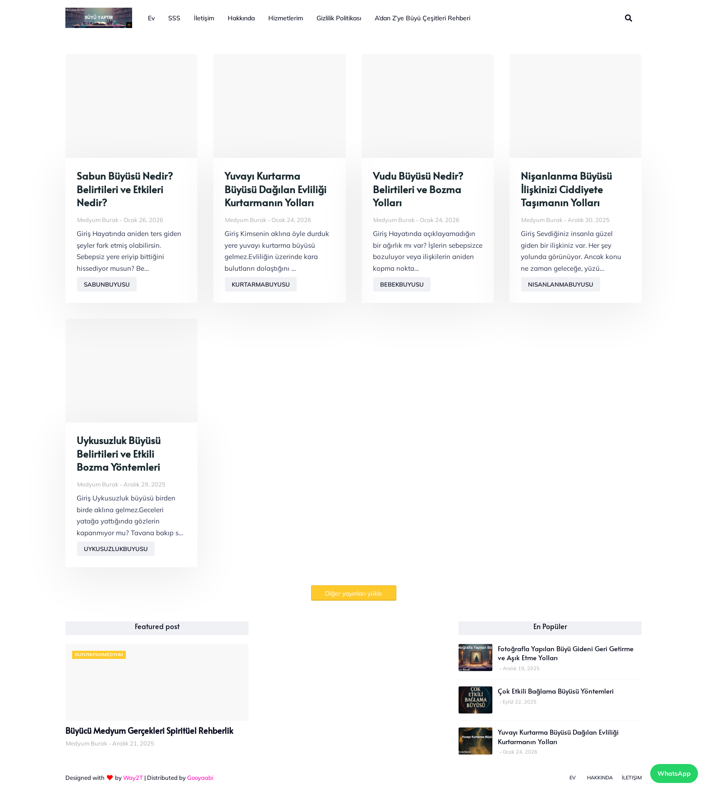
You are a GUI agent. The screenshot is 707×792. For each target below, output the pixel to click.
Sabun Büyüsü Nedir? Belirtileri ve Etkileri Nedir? (125, 189)
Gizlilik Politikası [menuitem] (339, 18)
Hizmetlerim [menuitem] (285, 18)
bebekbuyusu (402, 284)
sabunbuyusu (107, 284)
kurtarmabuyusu (261, 284)
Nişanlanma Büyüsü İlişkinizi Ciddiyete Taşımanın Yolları (566, 189)
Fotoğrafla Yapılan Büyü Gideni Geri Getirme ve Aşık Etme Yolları (566, 653)
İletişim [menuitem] (204, 18)
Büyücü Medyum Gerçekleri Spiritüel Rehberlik (149, 730)
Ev (572, 777)
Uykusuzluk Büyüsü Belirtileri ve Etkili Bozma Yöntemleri (119, 453)
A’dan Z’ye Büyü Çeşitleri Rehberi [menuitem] (422, 18)
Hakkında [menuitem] (241, 18)
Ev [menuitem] (151, 18)
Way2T (133, 777)
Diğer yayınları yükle (353, 593)
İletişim (632, 777)
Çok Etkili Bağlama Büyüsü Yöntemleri (556, 690)
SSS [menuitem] (174, 18)
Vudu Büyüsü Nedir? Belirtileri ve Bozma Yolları (418, 189)
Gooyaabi (200, 777)
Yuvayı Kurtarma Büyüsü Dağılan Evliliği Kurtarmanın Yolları (275, 189)
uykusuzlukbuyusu (116, 548)
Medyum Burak (98, 219)
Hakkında (600, 777)
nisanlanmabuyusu (560, 284)
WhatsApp (674, 773)
